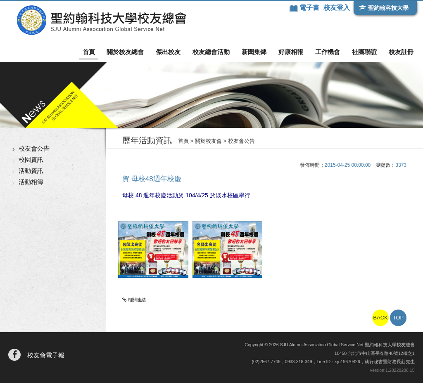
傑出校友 (168, 51)
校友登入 (336, 7)
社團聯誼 (364, 51)
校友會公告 (34, 148)
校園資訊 (31, 159)
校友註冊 (401, 51)
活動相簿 (31, 181)
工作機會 (327, 51)
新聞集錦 (254, 51)
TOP (398, 317)
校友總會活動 (211, 51)
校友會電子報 (45, 355)
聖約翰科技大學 (388, 8)
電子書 (310, 7)
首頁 (89, 51)
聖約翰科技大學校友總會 (101, 20)
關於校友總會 (125, 51)
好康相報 (290, 51)
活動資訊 (31, 170)
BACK (380, 317)
